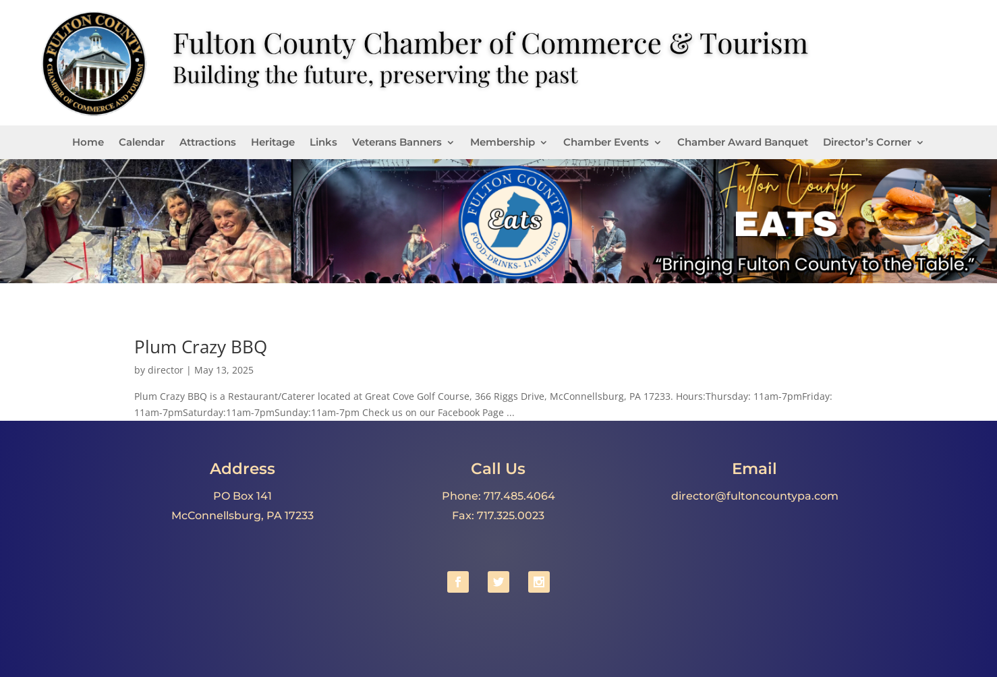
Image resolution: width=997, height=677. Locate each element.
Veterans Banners (397, 143)
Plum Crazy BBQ (200, 346)
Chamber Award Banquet (742, 143)
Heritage (273, 143)
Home (88, 143)
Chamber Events (606, 143)
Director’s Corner (867, 143)
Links (323, 143)
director (165, 369)
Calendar (142, 143)
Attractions (207, 143)
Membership (502, 143)
